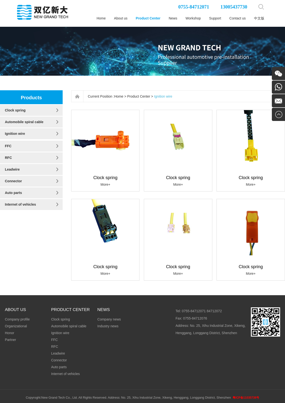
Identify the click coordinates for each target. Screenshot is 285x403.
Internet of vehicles (20, 204)
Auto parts (13, 193)
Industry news (107, 326)
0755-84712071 (193, 6)
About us (121, 18)
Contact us (237, 18)
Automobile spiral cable (24, 122)
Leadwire (12, 169)
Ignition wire (15, 134)
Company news (109, 319)
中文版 (259, 18)
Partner (10, 340)
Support (215, 18)
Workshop (193, 18)
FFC (8, 146)
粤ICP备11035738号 (246, 397)
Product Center (148, 18)
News (173, 18)
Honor (9, 333)
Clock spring (15, 110)
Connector (13, 181)
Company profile (17, 319)
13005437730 (233, 6)
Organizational (16, 326)
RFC (8, 158)
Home (101, 18)
